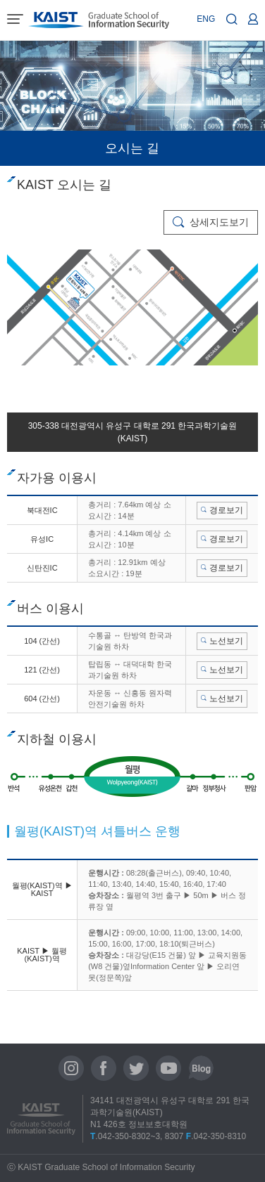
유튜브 (168, 1068)
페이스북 (103, 1068)
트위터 (136, 1068)
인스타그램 (71, 1068)
